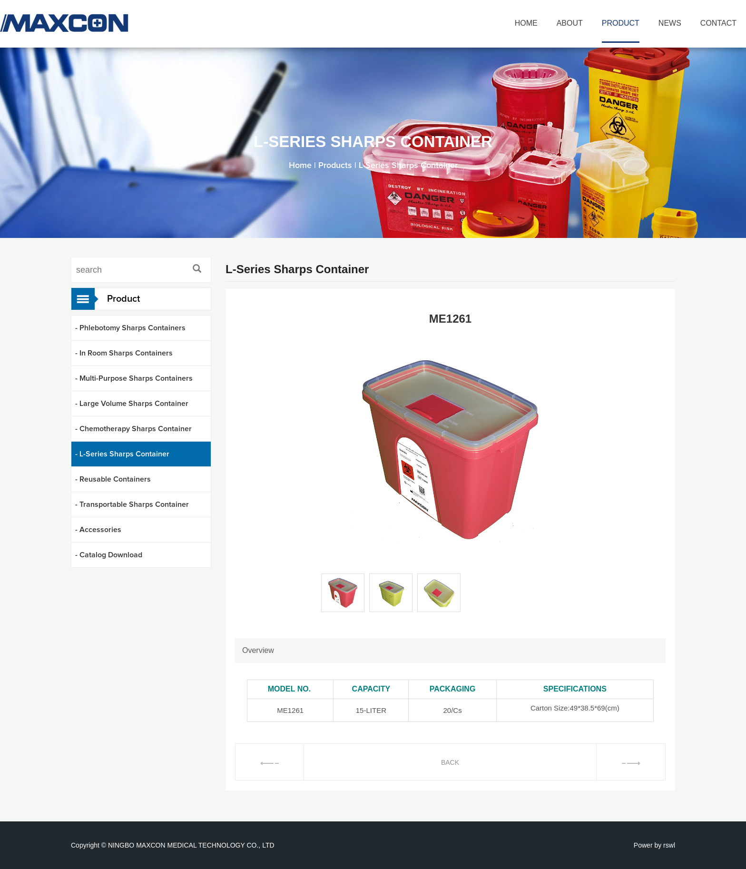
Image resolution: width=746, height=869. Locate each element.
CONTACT (718, 23)
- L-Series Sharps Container (122, 454)
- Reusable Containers (113, 479)
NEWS (669, 23)
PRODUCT (620, 23)
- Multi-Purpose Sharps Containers (134, 378)
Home (300, 165)
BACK (450, 762)
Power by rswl (654, 845)
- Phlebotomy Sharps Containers (130, 328)
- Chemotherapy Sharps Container (133, 429)
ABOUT (570, 23)
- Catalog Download (108, 555)
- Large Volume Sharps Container (131, 403)
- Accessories (98, 529)
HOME (526, 23)
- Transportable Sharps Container (132, 504)
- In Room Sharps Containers (124, 353)
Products (335, 165)
